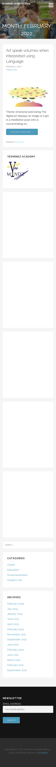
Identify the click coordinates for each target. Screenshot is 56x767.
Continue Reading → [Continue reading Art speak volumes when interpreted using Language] (22, 132)
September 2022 (17, 639)
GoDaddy (43, 752)
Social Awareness (17, 575)
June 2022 (13, 644)
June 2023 (13, 618)
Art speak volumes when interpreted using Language (27, 56)
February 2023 (15, 629)
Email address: (28, 708)
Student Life (14, 580)
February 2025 (15, 603)
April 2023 (13, 624)
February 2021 (15, 665)
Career (11, 564)
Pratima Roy (11, 69)
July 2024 (12, 608)
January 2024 (15, 613)
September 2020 (17, 670)
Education (19, 142)
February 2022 (15, 649)
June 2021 (13, 654)
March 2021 (14, 660)
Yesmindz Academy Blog (16, 3)
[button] (52, 5)
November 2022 (16, 634)
